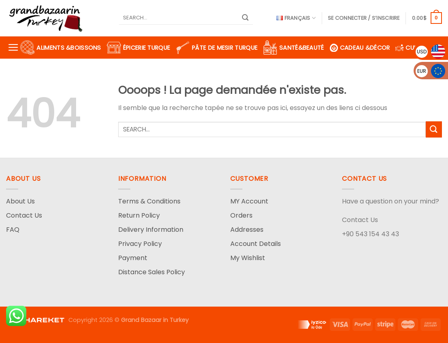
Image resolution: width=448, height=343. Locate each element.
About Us (20, 201)
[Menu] (13, 48)
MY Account (249, 201)
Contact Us (24, 215)
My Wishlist (247, 258)
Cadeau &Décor (360, 48)
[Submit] (245, 18)
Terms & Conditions (149, 201)
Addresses (246, 229)
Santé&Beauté (293, 47)
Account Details (255, 243)
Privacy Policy (140, 243)
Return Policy (139, 215)
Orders (241, 215)
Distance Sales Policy (151, 272)
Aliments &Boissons (60, 47)
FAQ (12, 229)
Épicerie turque (138, 47)
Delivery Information (150, 229)
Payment (132, 258)
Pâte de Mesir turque (216, 47)
